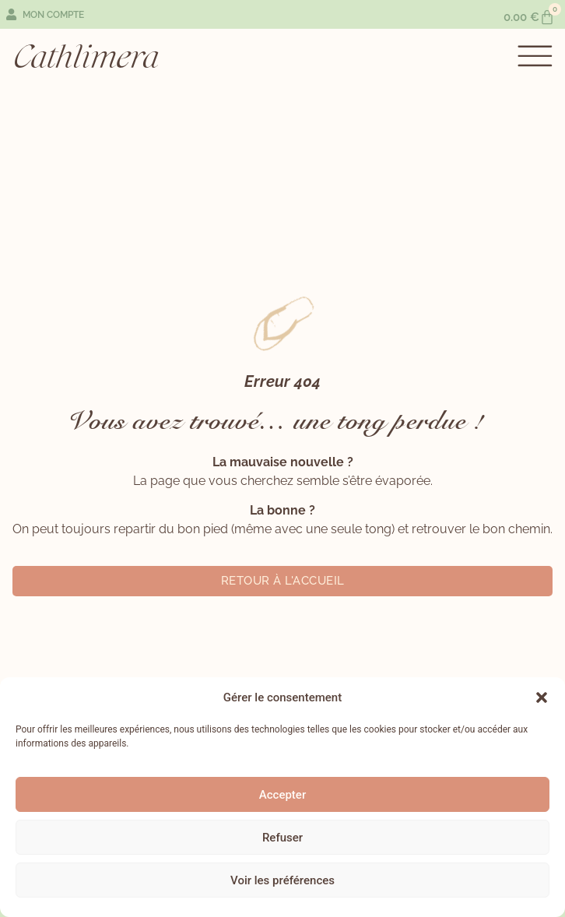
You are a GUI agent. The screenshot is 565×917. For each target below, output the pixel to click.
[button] (541, 697)
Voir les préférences (282, 880)
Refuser (282, 838)
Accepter (282, 795)
